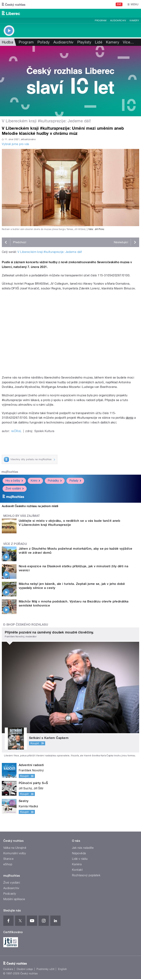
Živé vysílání (15, 488)
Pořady (43, 42)
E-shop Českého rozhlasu (25, 624)
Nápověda (79, 853)
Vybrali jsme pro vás (15, 144)
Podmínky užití (46, 969)
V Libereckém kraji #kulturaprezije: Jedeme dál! (49, 252)
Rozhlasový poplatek (86, 875)
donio (129, 417)
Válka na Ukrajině (14, 848)
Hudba (7, 42)
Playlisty (84, 42)
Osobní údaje (25, 969)
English (62, 969)
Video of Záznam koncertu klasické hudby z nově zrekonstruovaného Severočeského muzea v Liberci (70, 333)
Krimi (35, 480)
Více (128, 42)
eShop (7, 864)
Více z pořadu (15, 544)
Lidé (98, 42)
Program (100, 20)
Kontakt (77, 870)
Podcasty (9, 893)
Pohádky (55, 480)
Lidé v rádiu (80, 859)
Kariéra (77, 864)
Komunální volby (14, 853)
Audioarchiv (118, 20)
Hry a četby (14, 480)
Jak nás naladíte (83, 848)
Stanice (8, 859)
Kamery (134, 20)
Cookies (8, 969)
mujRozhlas (9, 472)
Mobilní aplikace (14, 899)
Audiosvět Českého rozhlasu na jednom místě (30, 506)
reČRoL (16, 431)
